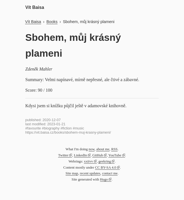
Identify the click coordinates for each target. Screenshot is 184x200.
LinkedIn (80, 155)
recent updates (90, 173)
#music (78, 128)
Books (52, 21)
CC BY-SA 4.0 (105, 167)
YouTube (114, 155)
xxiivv (88, 161)
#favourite (33, 128)
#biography (50, 128)
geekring (104, 161)
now (92, 149)
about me (102, 149)
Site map (72, 173)
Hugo (104, 179)
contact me (110, 173)
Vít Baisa (34, 7)
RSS (114, 149)
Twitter (63, 155)
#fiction (66, 128)
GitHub (97, 155)
